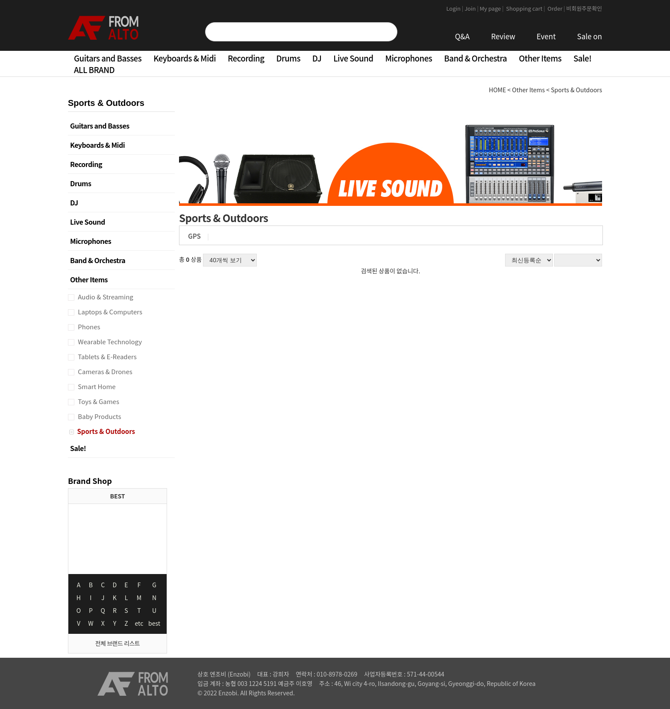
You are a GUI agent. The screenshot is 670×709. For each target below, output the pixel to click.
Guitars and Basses (107, 58)
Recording (246, 58)
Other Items (540, 58)
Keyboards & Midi (184, 58)
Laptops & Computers (109, 311)
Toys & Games (97, 401)
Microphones (408, 58)
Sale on (589, 36)
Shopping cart (526, 8)
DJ (316, 58)
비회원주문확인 (584, 8)
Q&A (462, 36)
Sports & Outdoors (105, 431)
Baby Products (98, 416)
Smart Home (96, 386)
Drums (288, 58)
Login (455, 8)
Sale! (582, 58)
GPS (194, 235)
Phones (88, 326)
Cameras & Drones (104, 371)
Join (471, 8)
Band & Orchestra (475, 58)
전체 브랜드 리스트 (117, 643)
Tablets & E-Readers (106, 356)
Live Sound (353, 58)
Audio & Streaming (104, 296)
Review (503, 36)
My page (492, 8)
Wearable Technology (109, 341)
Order (556, 8)
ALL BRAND (94, 69)
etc (139, 623)
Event (546, 36)
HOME (497, 89)
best (154, 623)
